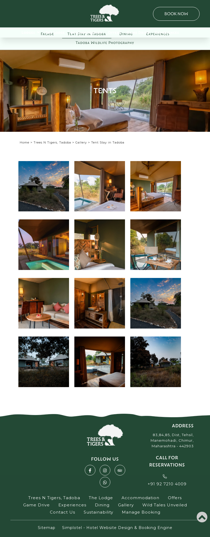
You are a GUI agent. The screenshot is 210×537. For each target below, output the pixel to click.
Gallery (81, 142)
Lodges (31, 32)
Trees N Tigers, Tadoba (52, 142)
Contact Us (62, 512)
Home (24, 142)
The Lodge (55, 32)
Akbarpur (35, 469)
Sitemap (46, 527)
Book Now (176, 13)
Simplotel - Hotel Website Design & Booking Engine (117, 527)
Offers (114, 32)
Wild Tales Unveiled (164, 504)
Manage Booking (141, 512)
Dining (102, 504)
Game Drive (138, 32)
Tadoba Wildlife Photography (105, 42)
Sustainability (98, 512)
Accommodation (86, 32)
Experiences (167, 32)
